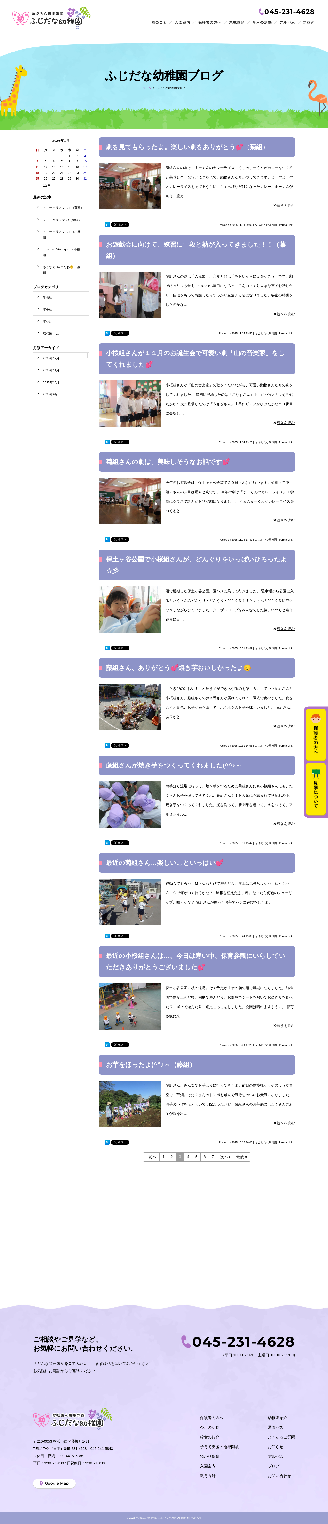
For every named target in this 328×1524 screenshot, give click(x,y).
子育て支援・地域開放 (219, 1447)
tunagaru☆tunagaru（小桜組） (61, 252)
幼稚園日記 (51, 333)
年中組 (47, 309)
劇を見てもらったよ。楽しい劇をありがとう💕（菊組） (187, 147)
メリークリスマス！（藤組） (63, 208)
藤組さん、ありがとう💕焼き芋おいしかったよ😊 (178, 667)
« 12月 (45, 185)
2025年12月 (51, 358)
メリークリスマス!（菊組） (62, 220)
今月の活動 (209, 1427)
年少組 (47, 321)
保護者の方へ (211, 1418)
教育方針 (208, 1476)
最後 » (241, 1157)
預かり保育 (209, 1456)
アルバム (275, 1456)
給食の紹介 (209, 1437)
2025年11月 (51, 370)
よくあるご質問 (281, 1437)
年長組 (47, 297)
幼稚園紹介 (277, 1418)
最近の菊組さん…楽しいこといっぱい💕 (165, 862)
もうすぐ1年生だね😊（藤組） (61, 269)
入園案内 (208, 1466)
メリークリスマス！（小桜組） (62, 234)
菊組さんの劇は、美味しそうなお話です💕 (168, 461)
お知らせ (275, 1447)
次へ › (225, 1157)
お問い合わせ (279, 1476)
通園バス (275, 1427)
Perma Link (286, 224)
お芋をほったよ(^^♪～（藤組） (151, 1064)
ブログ (274, 1466)
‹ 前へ (151, 1157)
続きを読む (284, 205)
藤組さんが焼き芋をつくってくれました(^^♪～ (174, 765)
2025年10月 (51, 382)
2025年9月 (50, 394)
